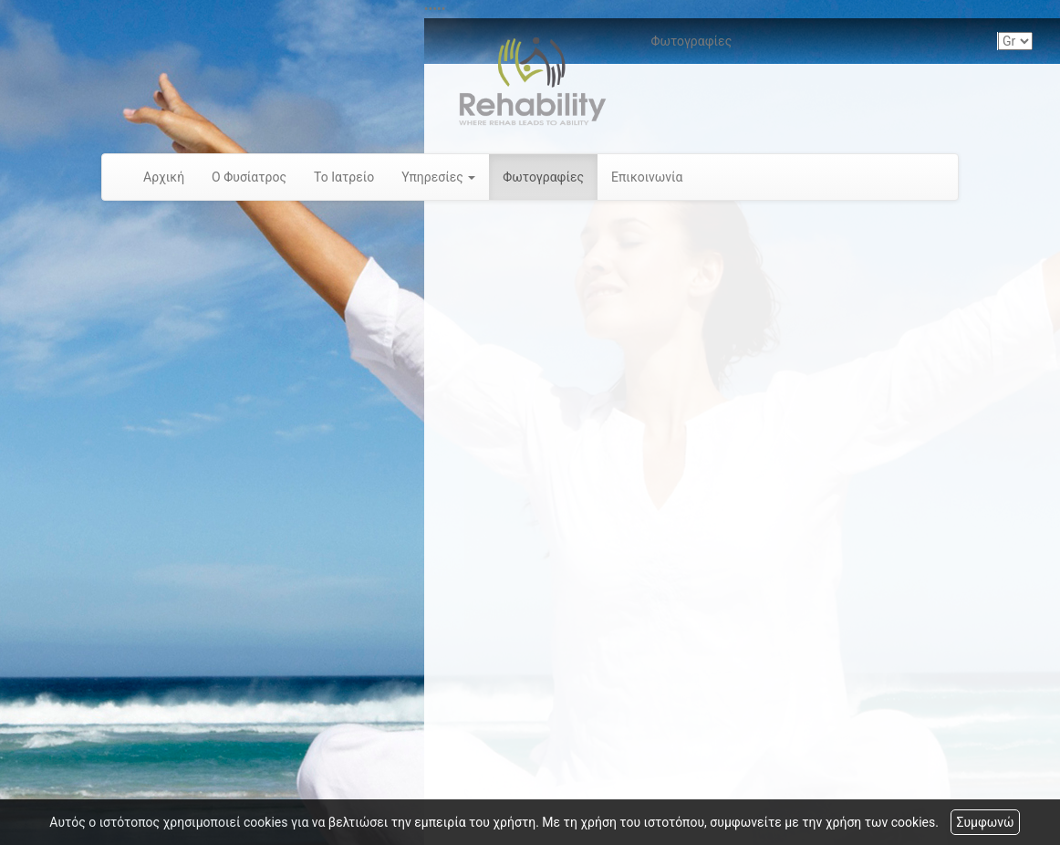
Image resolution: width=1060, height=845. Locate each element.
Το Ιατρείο (344, 177)
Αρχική (163, 177)
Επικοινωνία (646, 177)
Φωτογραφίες (543, 177)
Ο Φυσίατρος (249, 177)
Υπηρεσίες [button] (438, 177)
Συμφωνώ (984, 822)
